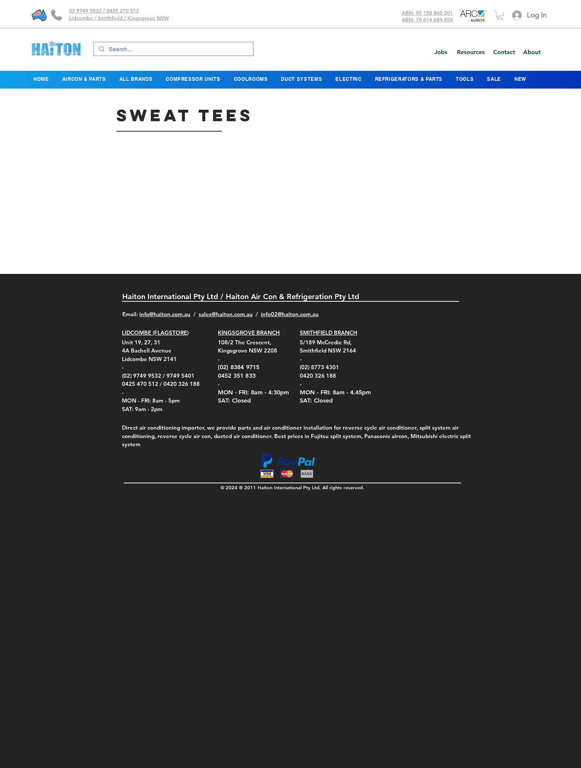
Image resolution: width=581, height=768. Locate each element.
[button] (499, 15)
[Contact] (504, 52)
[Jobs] (440, 52)
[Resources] (470, 52)
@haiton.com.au (298, 314)
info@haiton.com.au (164, 314)
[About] (532, 52)
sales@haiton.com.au (226, 314)
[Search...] (173, 49)
